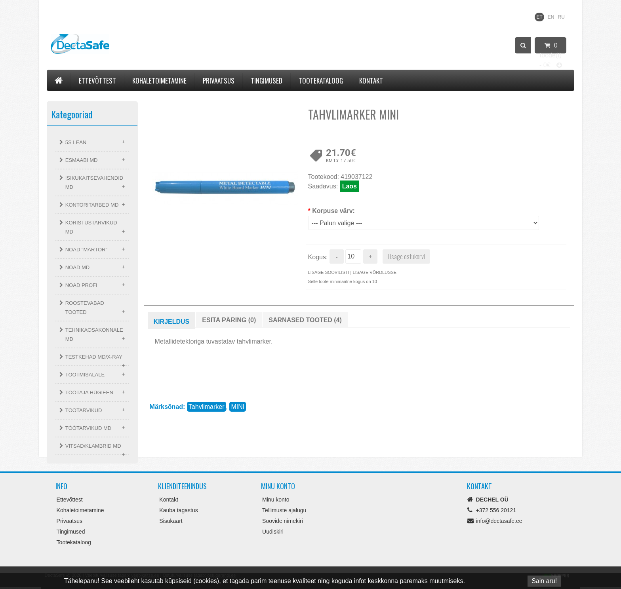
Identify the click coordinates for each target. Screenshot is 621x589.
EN (551, 17)
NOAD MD (77, 267)
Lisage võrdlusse (375, 272)
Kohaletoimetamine (159, 81)
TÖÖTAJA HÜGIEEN (89, 392)
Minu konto (275, 499)
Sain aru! (544, 581)
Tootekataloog (321, 81)
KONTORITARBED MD (92, 205)
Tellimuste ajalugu (284, 510)
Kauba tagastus (178, 510)
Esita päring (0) (229, 320)
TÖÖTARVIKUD (83, 410)
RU (561, 17)
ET (539, 17)
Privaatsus (218, 81)
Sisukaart (170, 521)
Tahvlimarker (207, 406)
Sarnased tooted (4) (305, 320)
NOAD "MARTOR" (86, 250)
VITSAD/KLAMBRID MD (93, 446)
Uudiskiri (273, 531)
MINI (237, 406)
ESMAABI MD (81, 160)
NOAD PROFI (81, 285)
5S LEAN (75, 142)
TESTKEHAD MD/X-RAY (93, 357)
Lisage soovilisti (328, 272)
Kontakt (371, 81)
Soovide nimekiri (282, 521)
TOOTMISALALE (85, 375)
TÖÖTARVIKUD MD (88, 428)
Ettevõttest (97, 81)
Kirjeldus (172, 321)
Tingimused (266, 81)
